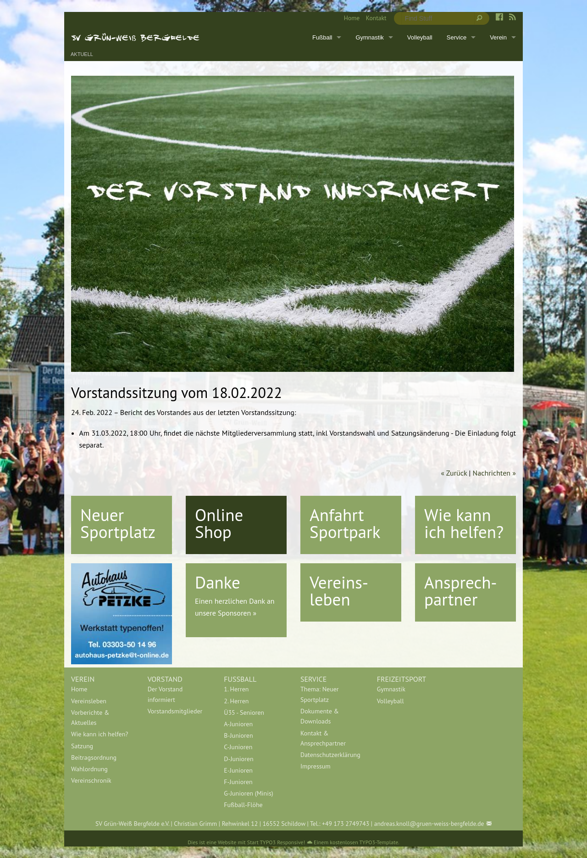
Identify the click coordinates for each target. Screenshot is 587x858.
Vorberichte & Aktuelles (90, 717)
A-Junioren (238, 724)
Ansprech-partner (460, 590)
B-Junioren (238, 735)
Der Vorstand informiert (165, 694)
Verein (498, 37)
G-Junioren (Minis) (248, 793)
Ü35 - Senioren (244, 712)
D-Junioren (238, 759)
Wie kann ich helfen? (464, 523)
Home (352, 18)
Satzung (82, 746)
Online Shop (219, 523)
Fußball (322, 37)
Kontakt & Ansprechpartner (323, 738)
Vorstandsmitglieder (175, 711)
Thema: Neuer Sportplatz (319, 694)
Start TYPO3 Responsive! (276, 842)
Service (456, 37)
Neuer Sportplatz (117, 523)
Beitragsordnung (93, 757)
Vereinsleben (88, 701)
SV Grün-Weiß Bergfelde (135, 37)
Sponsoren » (237, 612)
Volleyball (419, 37)
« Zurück (454, 472)
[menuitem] (349, 18)
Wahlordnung (89, 769)
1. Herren (236, 689)
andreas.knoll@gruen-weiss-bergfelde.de (429, 823)
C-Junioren (238, 747)
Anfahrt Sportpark (345, 523)
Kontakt (376, 18)
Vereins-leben (339, 590)
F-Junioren (238, 782)
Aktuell (82, 54)
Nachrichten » (494, 472)
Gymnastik (369, 37)
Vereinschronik (91, 780)
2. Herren (236, 701)
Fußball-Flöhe (243, 805)
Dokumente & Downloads (319, 716)
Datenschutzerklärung (330, 755)
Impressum (315, 766)
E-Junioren (238, 770)
